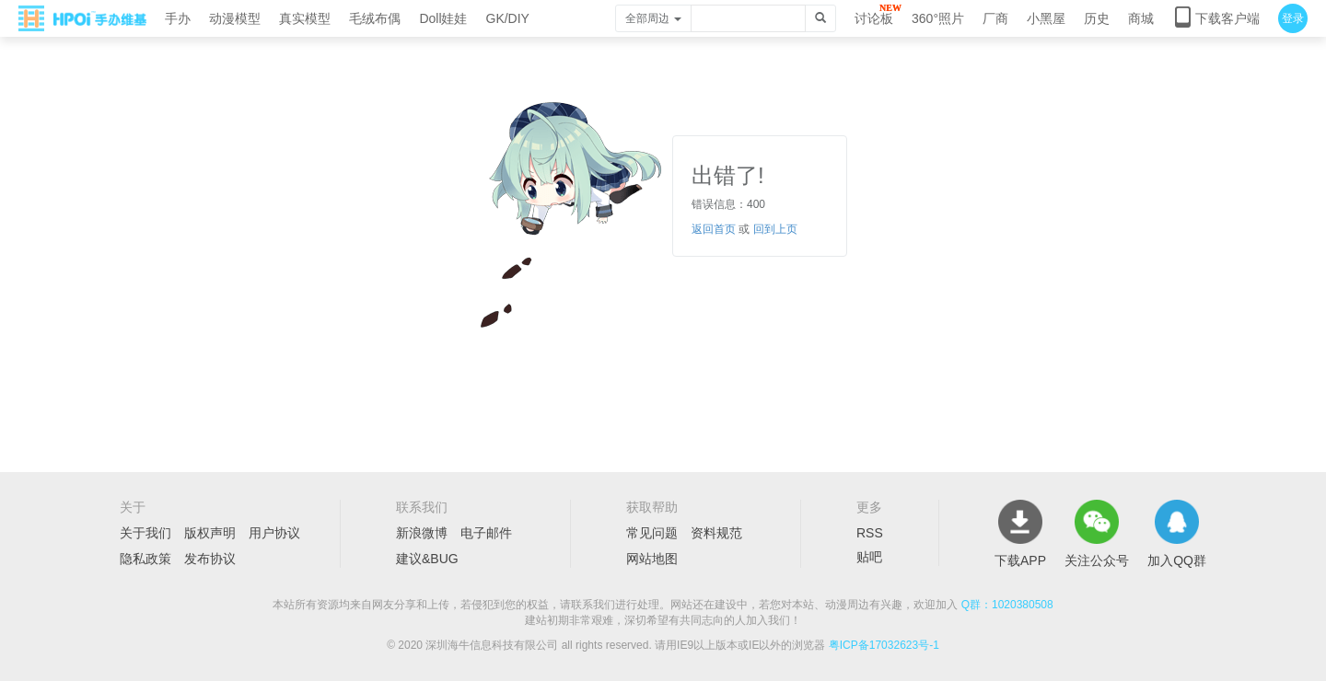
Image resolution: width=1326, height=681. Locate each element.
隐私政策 (145, 558)
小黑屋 (1046, 18)
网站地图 (652, 558)
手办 (178, 18)
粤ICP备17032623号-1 (884, 645)
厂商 (995, 18)
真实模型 (305, 18)
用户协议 (274, 532)
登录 (1293, 18)
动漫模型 (235, 18)
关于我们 (145, 532)
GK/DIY (507, 18)
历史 (1097, 18)
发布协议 (210, 558)
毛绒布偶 (375, 18)
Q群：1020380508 (1007, 604)
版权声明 (210, 532)
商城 (1141, 18)
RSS (869, 532)
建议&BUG (427, 558)
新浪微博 (422, 532)
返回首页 (714, 229)
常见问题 (652, 532)
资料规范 (716, 532)
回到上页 (775, 229)
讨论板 (874, 18)
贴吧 (869, 556)
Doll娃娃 (443, 18)
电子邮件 (486, 532)
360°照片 (938, 18)
